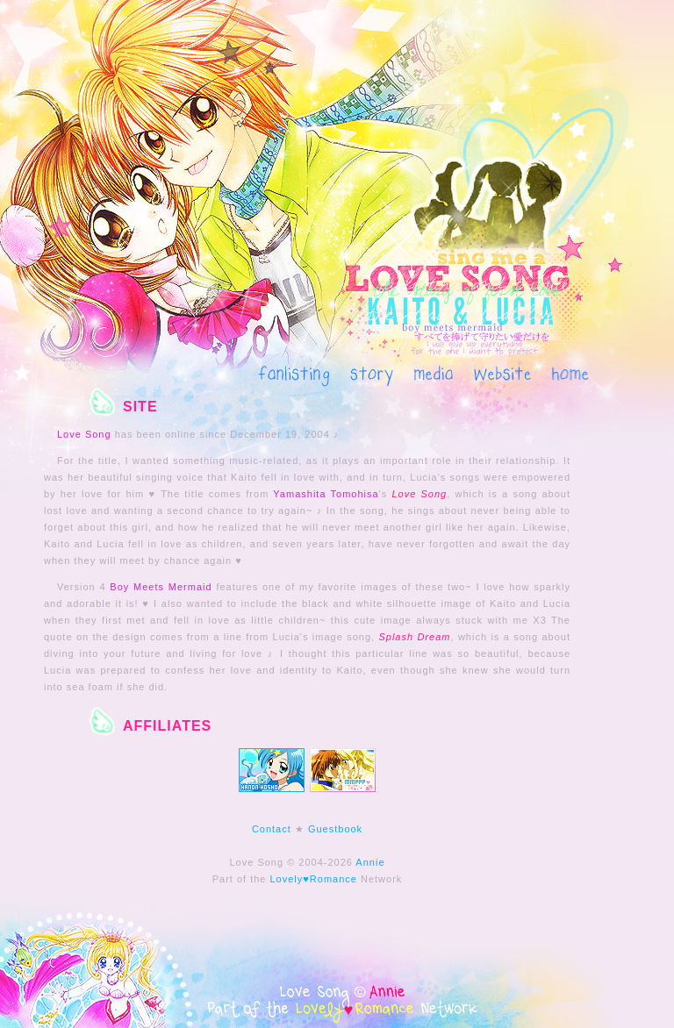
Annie (369, 862)
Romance (333, 879)
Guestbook (335, 829)
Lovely (287, 879)
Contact (271, 829)
